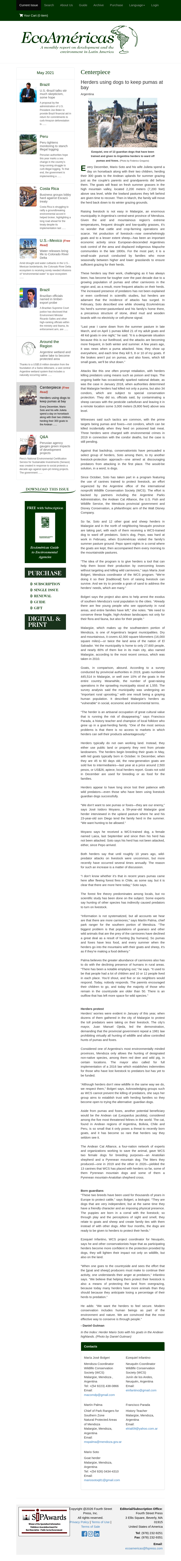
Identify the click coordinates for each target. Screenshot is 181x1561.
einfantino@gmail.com (141, 1390)
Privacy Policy (79, 1522)
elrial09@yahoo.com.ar (141, 1428)
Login (155, 5)
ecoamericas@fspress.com (144, 1548)
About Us (66, 5)
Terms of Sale (90, 1526)
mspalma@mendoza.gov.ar (103, 1442)
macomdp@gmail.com (99, 1395)
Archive (98, 5)
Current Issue (28, 5)
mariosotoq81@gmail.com (102, 1480)
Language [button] (137, 5)
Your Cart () (33, 15)
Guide (83, 5)
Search (49, 5)
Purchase (116, 5)
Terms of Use (100, 1522)
